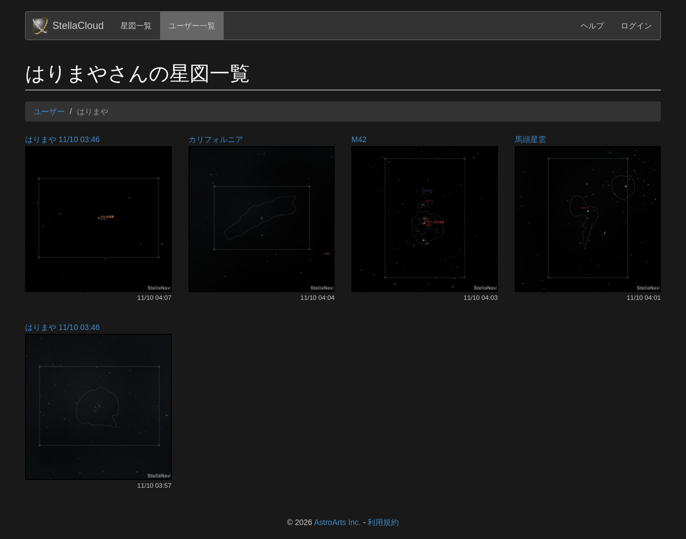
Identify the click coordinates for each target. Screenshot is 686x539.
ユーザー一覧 (191, 25)
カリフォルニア (216, 139)
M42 (358, 139)
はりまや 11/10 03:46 (62, 139)
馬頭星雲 (530, 139)
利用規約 (383, 522)
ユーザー (49, 111)
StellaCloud (78, 25)
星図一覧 (136, 25)
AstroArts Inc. (337, 522)
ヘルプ (592, 25)
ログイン (636, 25)
